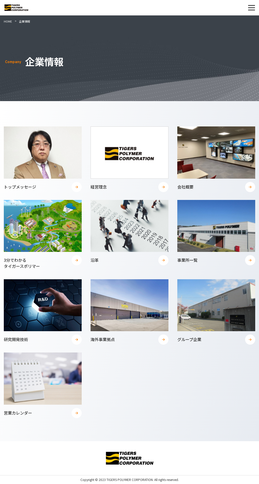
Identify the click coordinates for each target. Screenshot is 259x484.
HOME (8, 21)
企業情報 (24, 21)
